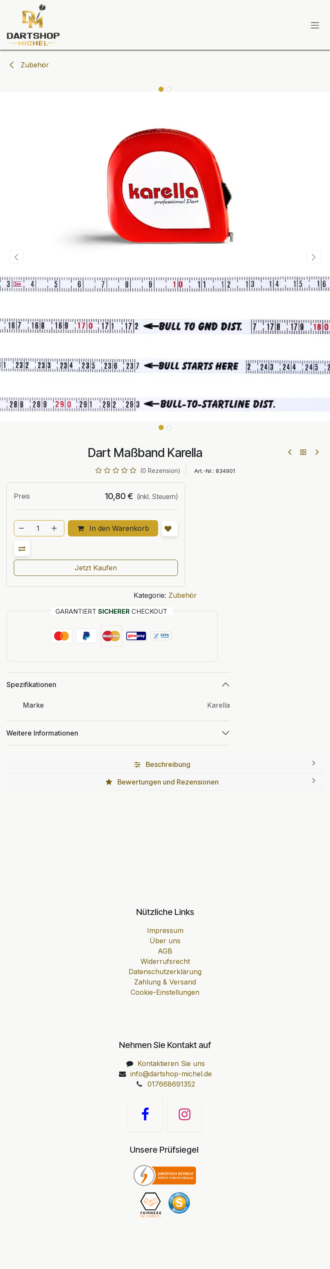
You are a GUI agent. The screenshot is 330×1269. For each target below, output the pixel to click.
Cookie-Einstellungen (165, 992)
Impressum (165, 930)
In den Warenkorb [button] (113, 528)
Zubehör (28, 65)
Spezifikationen (31, 684)
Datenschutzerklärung (165, 971)
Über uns (165, 940)
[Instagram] (185, 1114)
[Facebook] (145, 1114)
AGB (165, 951)
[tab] (165, 764)
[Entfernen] (22, 528)
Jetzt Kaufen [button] (96, 567)
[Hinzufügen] (55, 528)
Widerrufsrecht (165, 961)
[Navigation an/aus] (315, 25)
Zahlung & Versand (165, 982)
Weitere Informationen (42, 733)
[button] (16, 256)
